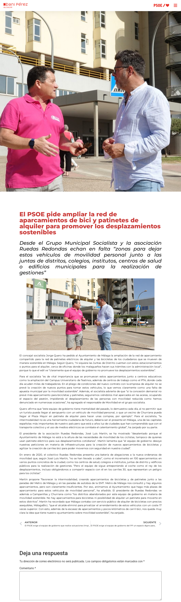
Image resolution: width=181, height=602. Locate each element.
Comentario (27, 568)
